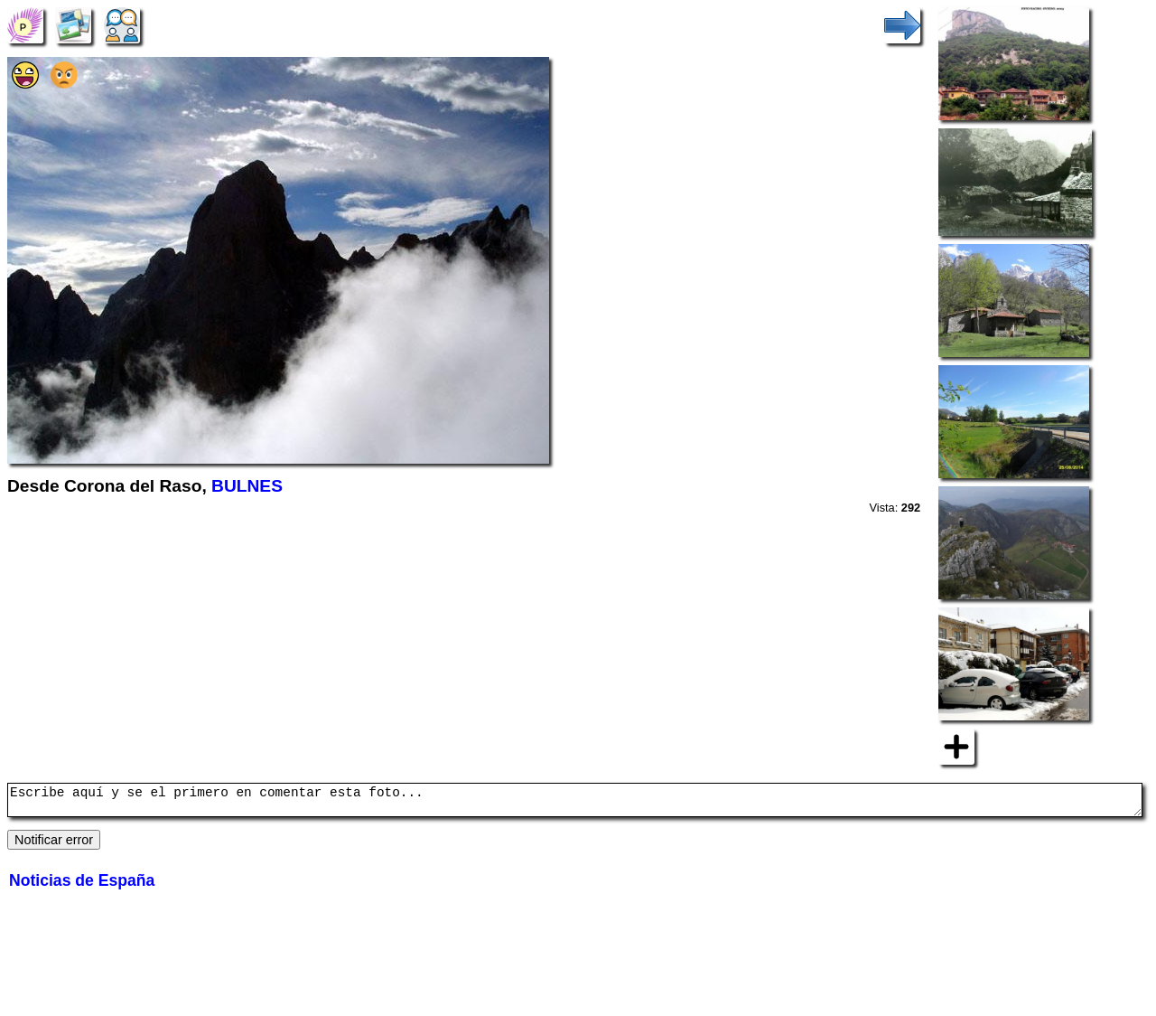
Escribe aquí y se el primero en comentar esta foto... (574, 803)
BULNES (247, 485)
